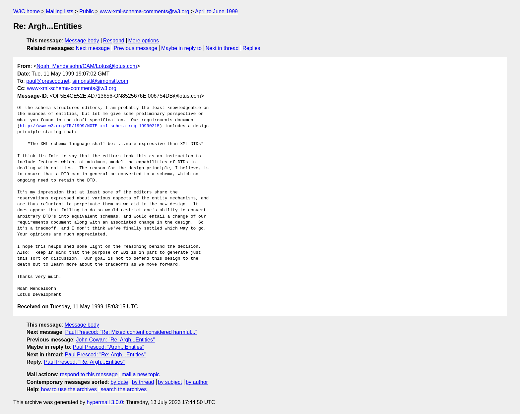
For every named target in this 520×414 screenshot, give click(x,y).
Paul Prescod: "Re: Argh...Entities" (105, 354)
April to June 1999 (216, 11)
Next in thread (222, 48)
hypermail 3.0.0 (105, 402)
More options (143, 40)
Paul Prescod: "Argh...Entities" (108, 347)
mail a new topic (141, 374)
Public (86, 11)
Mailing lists (59, 11)
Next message (93, 48)
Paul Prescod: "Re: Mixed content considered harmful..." (131, 332)
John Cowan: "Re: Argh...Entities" (115, 339)
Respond (113, 40)
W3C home (26, 11)
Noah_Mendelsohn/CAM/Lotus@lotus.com (86, 66)
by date (119, 382)
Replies (251, 48)
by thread (143, 382)
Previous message (136, 48)
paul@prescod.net (47, 81)
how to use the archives (69, 389)
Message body (82, 40)
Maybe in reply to (181, 48)
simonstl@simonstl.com (100, 81)
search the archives (124, 389)
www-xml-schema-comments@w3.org (144, 11)
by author (197, 382)
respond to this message (88, 374)
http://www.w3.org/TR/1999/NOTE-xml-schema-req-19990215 (90, 126)
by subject (170, 382)
